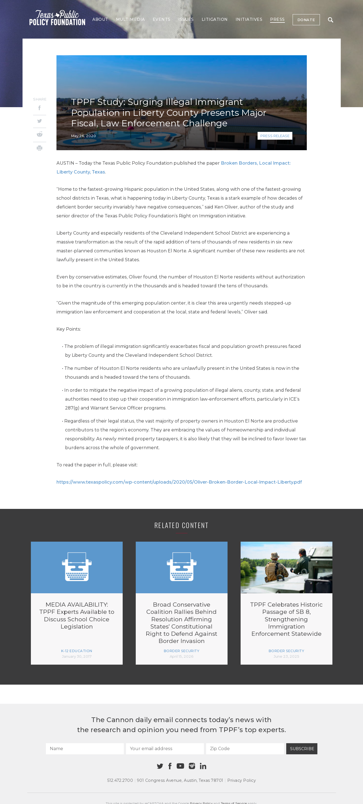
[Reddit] (39, 135)
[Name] (85, 748)
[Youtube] (180, 766)
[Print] (39, 149)
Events (162, 19)
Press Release (275, 136)
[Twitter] (39, 121)
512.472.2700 (120, 780)
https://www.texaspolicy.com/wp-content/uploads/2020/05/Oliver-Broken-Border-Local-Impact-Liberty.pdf (179, 482)
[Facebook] (39, 108)
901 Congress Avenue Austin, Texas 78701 (180, 780)
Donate (306, 19)
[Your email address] (165, 748)
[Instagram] (192, 766)
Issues (186, 19)
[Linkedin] (203, 766)
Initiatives (249, 19)
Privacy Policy (241, 780)
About (100, 19)
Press (277, 19)
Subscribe (302, 748)
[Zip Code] (245, 748)
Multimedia (130, 19)
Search (330, 19)
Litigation (215, 19)
